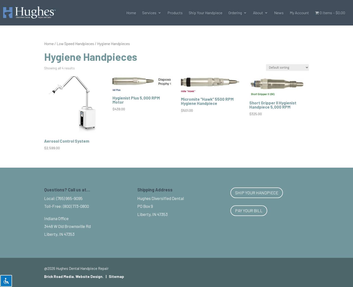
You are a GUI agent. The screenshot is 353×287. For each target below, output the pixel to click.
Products (175, 13)
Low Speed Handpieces (75, 43)
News (279, 13)
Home (131, 13)
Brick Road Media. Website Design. (73, 276)
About (258, 13)
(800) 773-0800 (76, 206)
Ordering (235, 13)
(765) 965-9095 (69, 198)
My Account (299, 13)
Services (149, 13)
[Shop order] (287, 67)
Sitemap (116, 276)
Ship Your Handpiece (205, 13)
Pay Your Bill (249, 210)
